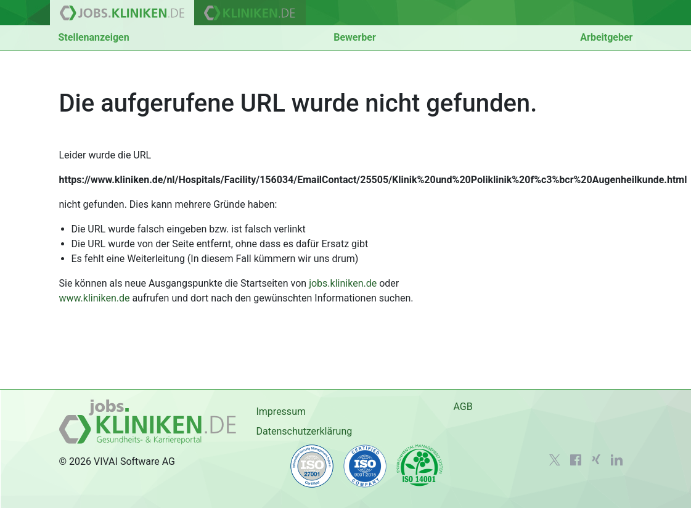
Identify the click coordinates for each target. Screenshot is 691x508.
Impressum (281, 411)
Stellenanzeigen (94, 37)
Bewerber (354, 37)
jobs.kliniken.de (343, 283)
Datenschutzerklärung (304, 431)
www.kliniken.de (94, 298)
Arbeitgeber (606, 37)
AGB (462, 406)
